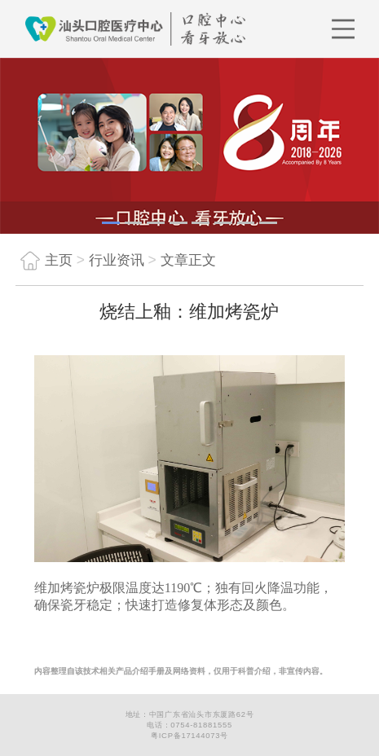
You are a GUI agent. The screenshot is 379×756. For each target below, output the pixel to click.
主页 (44, 260)
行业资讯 (116, 260)
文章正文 (188, 260)
